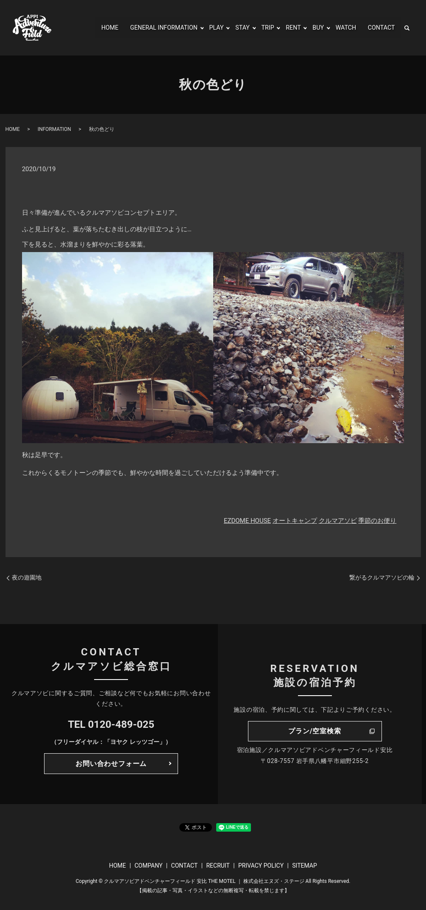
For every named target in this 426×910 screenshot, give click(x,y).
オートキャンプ (295, 520)
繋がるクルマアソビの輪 (382, 577)
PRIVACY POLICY (261, 865)
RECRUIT (217, 865)
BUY (313, 28)
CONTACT (380, 28)
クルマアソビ (338, 520)
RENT (286, 28)
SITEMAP (304, 865)
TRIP (260, 28)
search (407, 28)
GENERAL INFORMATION (149, 28)
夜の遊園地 (27, 577)
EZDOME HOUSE (247, 520)
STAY (234, 28)
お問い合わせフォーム (111, 764)
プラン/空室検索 (314, 731)
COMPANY (148, 865)
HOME (90, 28)
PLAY (206, 28)
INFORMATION (54, 129)
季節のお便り (377, 520)
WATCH (342, 28)
